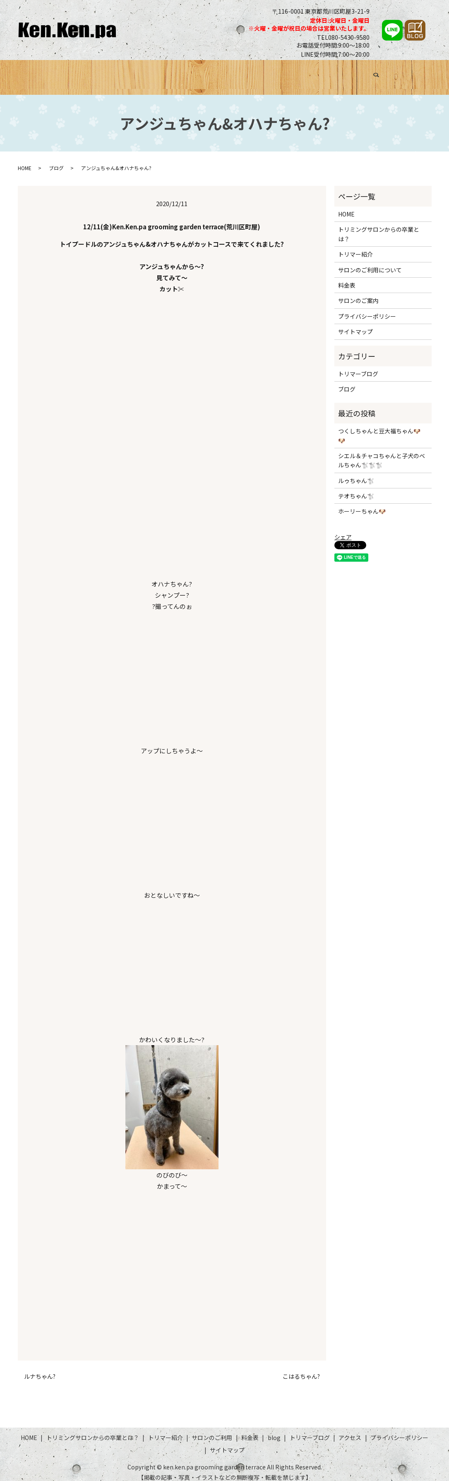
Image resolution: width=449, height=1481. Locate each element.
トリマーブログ (351, 73)
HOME (38, 73)
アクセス (395, 73)
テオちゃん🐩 (356, 488)
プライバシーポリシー (367, 308)
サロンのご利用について (370, 262)
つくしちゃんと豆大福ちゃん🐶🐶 (379, 428)
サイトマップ (355, 324)
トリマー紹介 (190, 73)
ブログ (310, 73)
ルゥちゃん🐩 (356, 473)
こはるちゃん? (301, 1369)
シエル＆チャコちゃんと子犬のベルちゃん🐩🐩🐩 (381, 452)
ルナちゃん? (39, 1369)
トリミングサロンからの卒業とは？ (109, 73)
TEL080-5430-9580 (343, 37)
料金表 (282, 73)
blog (274, 1430)
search (422, 74)
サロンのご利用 (241, 73)
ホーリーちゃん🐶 (362, 504)
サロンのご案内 (358, 293)
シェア (343, 529)
